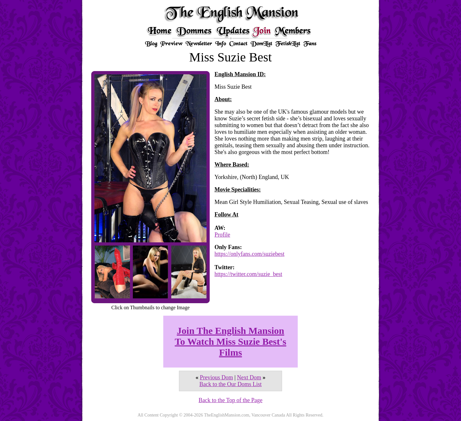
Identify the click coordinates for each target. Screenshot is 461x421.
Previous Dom (216, 377)
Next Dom (249, 377)
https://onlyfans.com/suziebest (249, 254)
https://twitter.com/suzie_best (248, 274)
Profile (222, 234)
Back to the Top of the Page (230, 400)
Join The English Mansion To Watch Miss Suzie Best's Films (230, 341)
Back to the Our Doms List (230, 384)
